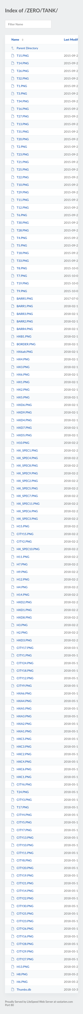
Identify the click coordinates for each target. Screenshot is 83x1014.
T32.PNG (20, 78)
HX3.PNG (20, 367)
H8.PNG (19, 974)
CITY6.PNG (21, 784)
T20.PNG (20, 139)
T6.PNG (19, 215)
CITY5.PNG (21, 822)
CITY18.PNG (22, 670)
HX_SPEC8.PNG (24, 465)
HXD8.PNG (21, 617)
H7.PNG (19, 564)
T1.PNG (19, 86)
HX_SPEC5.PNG (24, 488)
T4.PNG (19, 238)
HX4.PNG (20, 359)
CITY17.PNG (22, 647)
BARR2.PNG (22, 321)
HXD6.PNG (21, 405)
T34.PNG (20, 101)
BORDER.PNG (23, 344)
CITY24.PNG (22, 663)
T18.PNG (20, 253)
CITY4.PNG (21, 814)
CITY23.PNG (22, 921)
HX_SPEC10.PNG (25, 549)
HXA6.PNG (21, 693)
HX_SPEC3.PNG (24, 518)
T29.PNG (20, 192)
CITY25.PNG (22, 913)
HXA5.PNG (21, 708)
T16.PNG (20, 108)
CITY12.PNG (22, 678)
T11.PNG (20, 200)
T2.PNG (19, 146)
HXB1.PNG (21, 336)
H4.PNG (19, 587)
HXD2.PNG (21, 602)
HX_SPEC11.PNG (25, 503)
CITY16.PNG (22, 936)
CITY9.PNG (21, 685)
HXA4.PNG (21, 701)
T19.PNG (20, 283)
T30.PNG (20, 222)
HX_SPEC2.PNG (24, 481)
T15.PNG (20, 55)
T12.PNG (20, 207)
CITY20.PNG (22, 868)
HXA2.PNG (21, 723)
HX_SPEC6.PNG (24, 511)
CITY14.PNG (22, 890)
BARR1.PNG (22, 306)
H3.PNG (19, 625)
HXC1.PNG (21, 777)
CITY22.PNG (22, 898)
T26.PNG (20, 71)
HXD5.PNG (21, 435)
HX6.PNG (20, 374)
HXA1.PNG (21, 731)
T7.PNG (19, 275)
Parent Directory (24, 48)
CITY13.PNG (22, 837)
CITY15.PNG (22, 534)
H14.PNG (20, 594)
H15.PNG (20, 526)
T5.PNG (19, 245)
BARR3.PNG (22, 314)
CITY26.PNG (22, 928)
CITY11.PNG (22, 853)
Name (15, 39)
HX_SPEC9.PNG (24, 473)
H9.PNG (19, 572)
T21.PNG (20, 162)
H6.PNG (19, 981)
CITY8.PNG (21, 860)
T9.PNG (19, 291)
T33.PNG (20, 260)
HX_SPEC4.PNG (24, 458)
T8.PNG (19, 268)
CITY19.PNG (22, 875)
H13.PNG (20, 966)
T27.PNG (20, 116)
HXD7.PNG (21, 427)
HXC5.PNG (21, 739)
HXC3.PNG (21, 746)
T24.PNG (20, 792)
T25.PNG (20, 169)
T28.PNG (20, 230)
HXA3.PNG (21, 716)
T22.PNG (20, 177)
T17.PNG (20, 807)
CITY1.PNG (21, 655)
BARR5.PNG (22, 298)
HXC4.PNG (21, 761)
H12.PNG (20, 579)
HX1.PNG (20, 382)
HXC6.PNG (21, 769)
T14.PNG (20, 63)
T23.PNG (20, 154)
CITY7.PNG (21, 830)
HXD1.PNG (21, 610)
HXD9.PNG (21, 412)
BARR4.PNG (22, 329)
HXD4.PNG (21, 420)
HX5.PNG (20, 397)
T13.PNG (20, 124)
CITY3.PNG (21, 799)
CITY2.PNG (21, 541)
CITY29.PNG (22, 951)
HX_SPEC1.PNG (24, 450)
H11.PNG (20, 556)
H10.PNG (20, 442)
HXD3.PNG (21, 640)
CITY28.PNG (22, 944)
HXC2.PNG (21, 754)
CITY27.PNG (22, 959)
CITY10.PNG (22, 845)
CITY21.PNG (22, 883)
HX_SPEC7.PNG (24, 496)
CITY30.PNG (22, 906)
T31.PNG (20, 131)
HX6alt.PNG (22, 351)
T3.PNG (19, 93)
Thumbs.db (21, 989)
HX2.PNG (20, 389)
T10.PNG (20, 184)
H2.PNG (19, 632)
